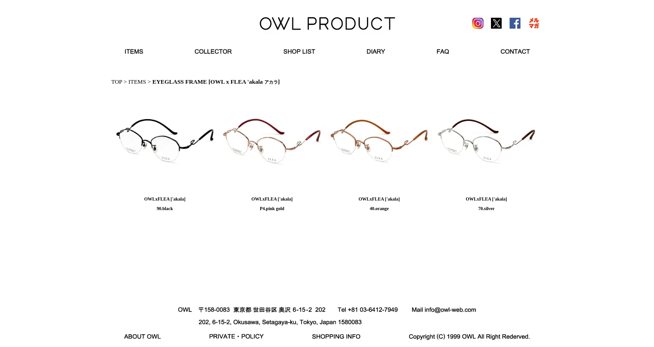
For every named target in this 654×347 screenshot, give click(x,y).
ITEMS (137, 81)
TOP (116, 81)
